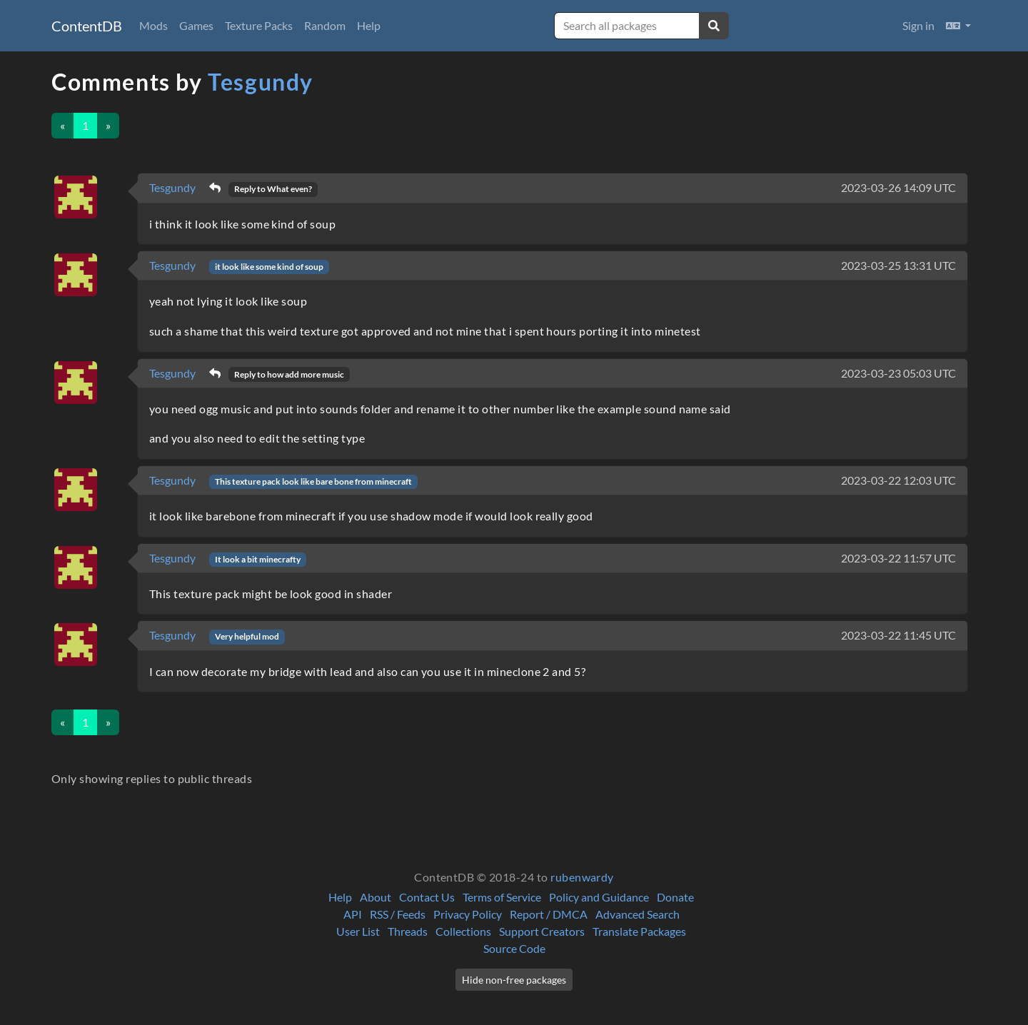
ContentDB (86, 25)
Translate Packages (639, 931)
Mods (153, 25)
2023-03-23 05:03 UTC (898, 373)
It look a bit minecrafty (258, 559)
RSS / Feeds (397, 914)
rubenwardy (582, 877)
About (375, 897)
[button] (958, 25)
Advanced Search (637, 914)
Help (369, 25)
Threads (408, 931)
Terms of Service (502, 897)
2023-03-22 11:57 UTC (898, 558)
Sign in (918, 25)
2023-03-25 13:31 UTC (898, 265)
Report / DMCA (549, 914)
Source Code (514, 948)
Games (196, 25)
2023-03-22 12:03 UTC (898, 480)
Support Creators (542, 931)
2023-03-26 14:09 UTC (898, 187)
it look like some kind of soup (269, 266)
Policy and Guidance (599, 897)
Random (325, 25)
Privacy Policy (467, 914)
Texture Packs (259, 25)
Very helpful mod (247, 636)
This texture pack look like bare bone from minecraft (313, 481)
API (352, 914)
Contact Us (427, 897)
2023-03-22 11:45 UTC (898, 635)
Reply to (273, 188)
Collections (463, 931)
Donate (675, 897)
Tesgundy (260, 82)
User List (358, 931)
